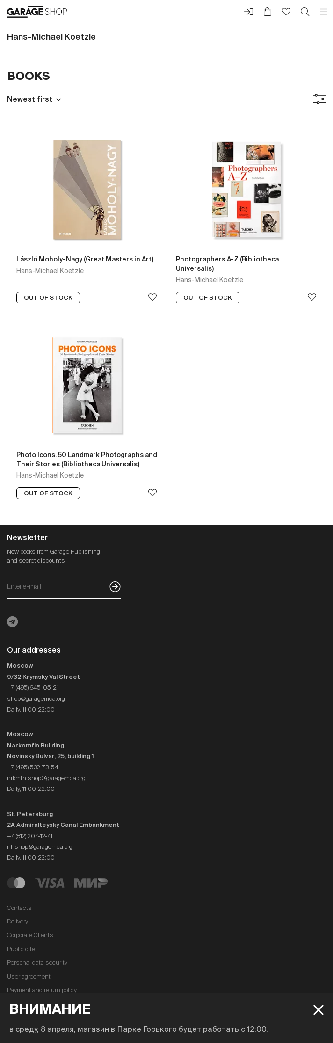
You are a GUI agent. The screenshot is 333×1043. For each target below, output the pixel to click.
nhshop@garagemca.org (39, 846)
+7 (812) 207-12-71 (29, 835)
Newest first (29, 99)
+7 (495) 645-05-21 (32, 687)
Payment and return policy (42, 990)
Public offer (22, 948)
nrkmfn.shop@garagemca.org (46, 778)
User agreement (29, 976)
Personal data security (37, 962)
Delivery (17, 921)
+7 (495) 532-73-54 (32, 767)
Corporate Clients (30, 934)
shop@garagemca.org (36, 698)
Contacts (19, 907)
